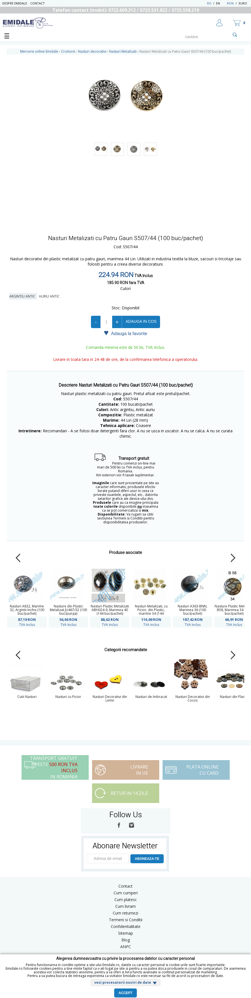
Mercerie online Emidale (39, 51)
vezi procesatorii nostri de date (122, 982)
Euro (243, 3)
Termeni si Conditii (125, 919)
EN (221, 3)
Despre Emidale (14, 3)
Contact (37, 3)
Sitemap (125, 933)
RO (209, 3)
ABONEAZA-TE (147, 859)
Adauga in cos (141, 321)
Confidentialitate (125, 926)
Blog (125, 940)
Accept (125, 993)
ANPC (125, 946)
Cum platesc (125, 899)
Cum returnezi (125, 913)
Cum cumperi (126, 892)
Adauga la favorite (125, 333)
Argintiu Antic (23, 296)
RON (230, 3)
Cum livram (125, 906)
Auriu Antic (50, 296)
